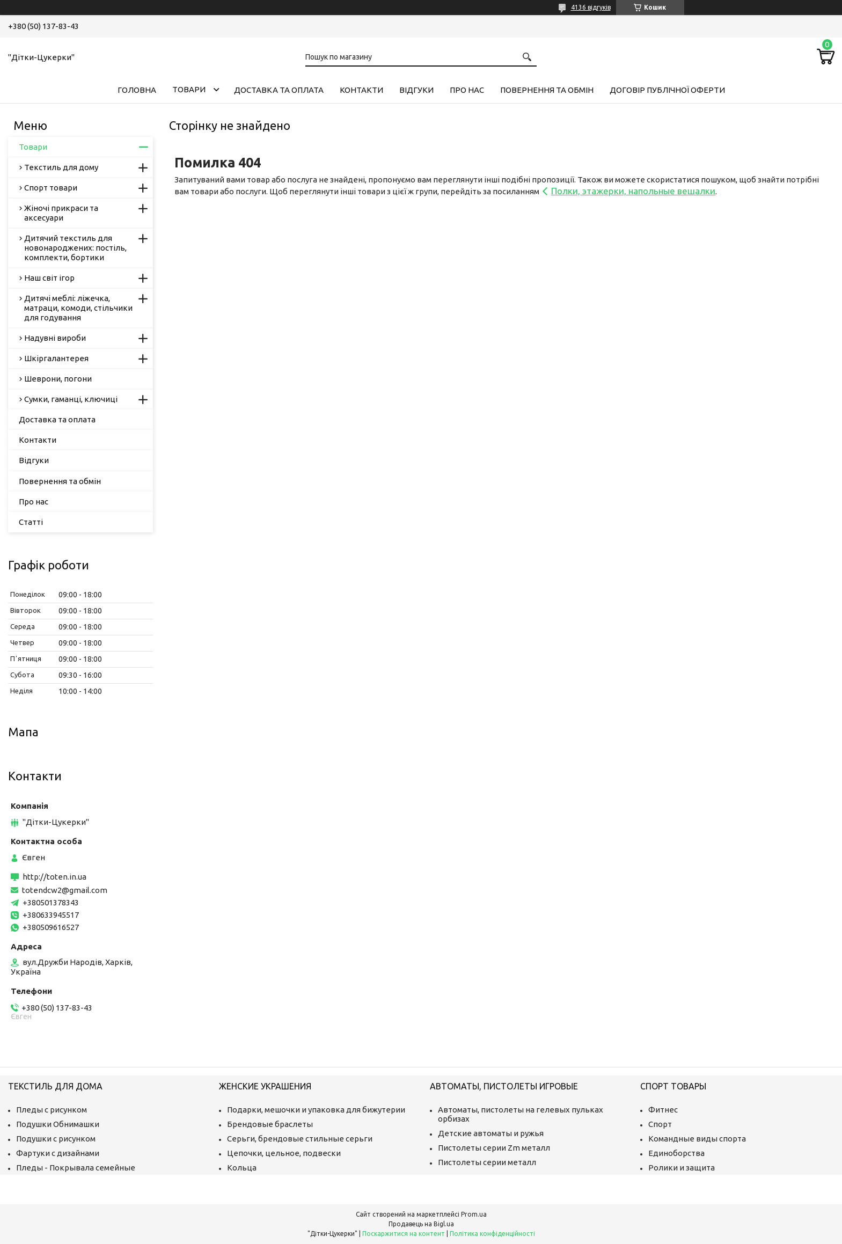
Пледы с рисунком (51, 1109)
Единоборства (676, 1153)
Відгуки (416, 89)
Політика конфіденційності (492, 1233)
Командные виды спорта (697, 1138)
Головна (137, 89)
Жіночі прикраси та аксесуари (61, 212)
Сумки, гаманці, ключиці (71, 399)
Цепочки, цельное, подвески (284, 1153)
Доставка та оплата (279, 89)
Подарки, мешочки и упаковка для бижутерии (316, 1109)
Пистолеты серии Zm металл (494, 1147)
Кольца (242, 1167)
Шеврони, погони (58, 378)
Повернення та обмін (547, 89)
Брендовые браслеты (270, 1124)
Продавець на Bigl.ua (421, 1223)
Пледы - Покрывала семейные (75, 1167)
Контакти (361, 89)
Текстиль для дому (61, 167)
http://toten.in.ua (54, 876)
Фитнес (663, 1109)
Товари (189, 89)
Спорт (660, 1124)
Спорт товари (50, 187)
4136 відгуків (591, 7)
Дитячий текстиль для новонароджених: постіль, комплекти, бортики (75, 247)
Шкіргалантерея (56, 358)
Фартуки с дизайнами (57, 1153)
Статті (31, 521)
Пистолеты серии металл (487, 1162)
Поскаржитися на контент (403, 1233)
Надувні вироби (55, 337)
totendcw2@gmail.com (64, 890)
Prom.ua (474, 1214)
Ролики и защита (681, 1167)
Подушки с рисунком (56, 1138)
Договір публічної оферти (667, 89)
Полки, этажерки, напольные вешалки (633, 191)
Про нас (467, 89)
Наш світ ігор (49, 277)
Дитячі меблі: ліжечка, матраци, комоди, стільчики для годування (78, 308)
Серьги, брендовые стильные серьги (299, 1138)
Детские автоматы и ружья (491, 1133)
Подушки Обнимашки (57, 1124)
